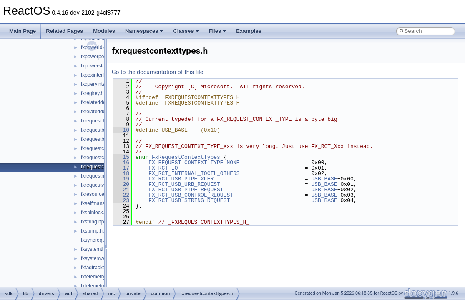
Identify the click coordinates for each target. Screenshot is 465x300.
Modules (104, 31)
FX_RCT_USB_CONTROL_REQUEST (190, 195)
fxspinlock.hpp (97, 212)
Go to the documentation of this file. (158, 72)
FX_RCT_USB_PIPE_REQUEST (185, 189)
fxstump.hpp (94, 231)
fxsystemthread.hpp (103, 249)
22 (121, 195)
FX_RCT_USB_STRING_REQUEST (189, 200)
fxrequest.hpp (96, 121)
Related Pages (64, 31)
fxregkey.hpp (95, 93)
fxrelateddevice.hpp (102, 102)
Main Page (22, 31)
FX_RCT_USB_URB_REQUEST (184, 184)
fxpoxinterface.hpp (101, 75)
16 (121, 162)
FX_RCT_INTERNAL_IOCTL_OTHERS (193, 173)
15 (121, 157)
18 (121, 173)
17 (121, 168)
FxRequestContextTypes (186, 157)
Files (217, 31)
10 (121, 130)
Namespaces (144, 31)
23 (121, 200)
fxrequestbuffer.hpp (102, 139)
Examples (248, 31)
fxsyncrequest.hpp (101, 240)
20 (121, 184)
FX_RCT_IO (163, 168)
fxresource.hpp (97, 194)
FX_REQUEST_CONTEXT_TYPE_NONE (193, 162)
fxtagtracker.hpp (98, 267)
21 (121, 189)
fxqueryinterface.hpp (103, 84)
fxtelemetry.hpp (98, 277)
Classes (186, 31)
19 (121, 178)
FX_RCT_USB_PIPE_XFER (181, 178)
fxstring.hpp (94, 222)
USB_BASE (324, 178)
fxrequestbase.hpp (101, 130)
